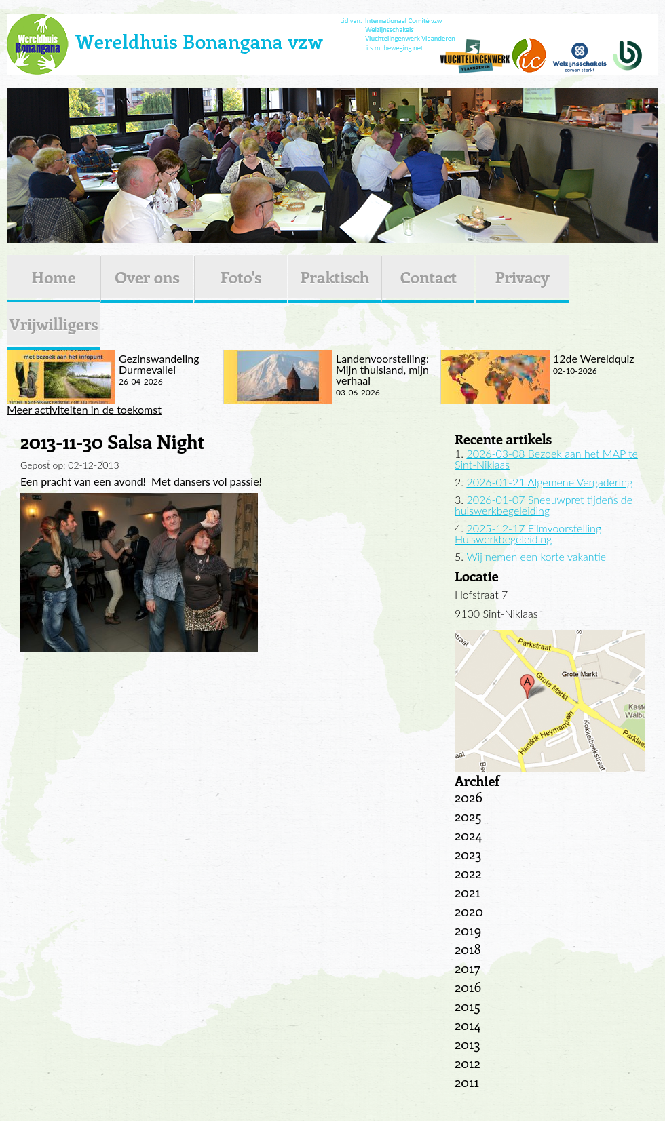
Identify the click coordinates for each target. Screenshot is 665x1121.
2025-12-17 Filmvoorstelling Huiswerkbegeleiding (528, 533)
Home (53, 277)
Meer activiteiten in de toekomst (84, 409)
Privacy (522, 277)
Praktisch (334, 277)
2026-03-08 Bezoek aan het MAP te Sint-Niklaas (546, 459)
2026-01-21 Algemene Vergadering (549, 481)
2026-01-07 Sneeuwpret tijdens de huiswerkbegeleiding (543, 505)
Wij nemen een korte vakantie (536, 556)
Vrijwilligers (53, 323)
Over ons (147, 277)
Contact (428, 277)
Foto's (241, 277)
